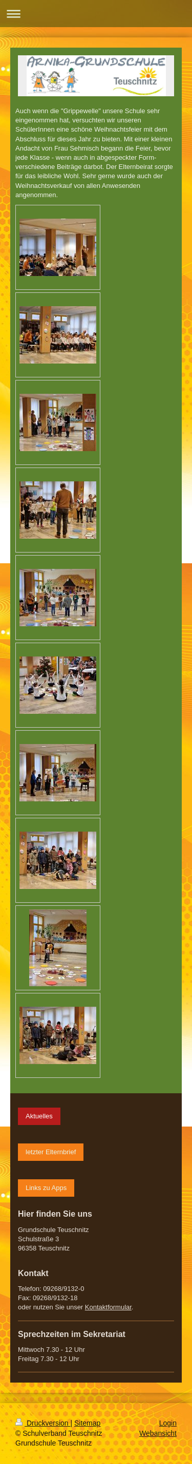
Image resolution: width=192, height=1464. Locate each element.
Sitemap (87, 1423)
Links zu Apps (46, 1188)
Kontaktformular (108, 1307)
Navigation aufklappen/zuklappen (96, 14)
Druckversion (42, 1423)
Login (168, 1423)
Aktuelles (39, 1116)
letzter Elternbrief (51, 1152)
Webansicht (158, 1433)
